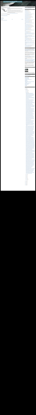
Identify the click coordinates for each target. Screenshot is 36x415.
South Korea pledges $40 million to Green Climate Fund (30, 168)
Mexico (6, 15)
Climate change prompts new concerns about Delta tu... (30, 151)
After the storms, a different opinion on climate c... (30, 135)
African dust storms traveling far (28, 107)
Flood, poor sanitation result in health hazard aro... (30, 99)
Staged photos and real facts (27, 16)
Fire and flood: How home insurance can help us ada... (30, 159)
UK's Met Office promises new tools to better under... (30, 156)
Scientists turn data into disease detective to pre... (30, 95)
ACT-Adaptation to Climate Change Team (28, 79)
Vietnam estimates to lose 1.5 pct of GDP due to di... (30, 123)
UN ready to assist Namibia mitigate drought (29, 115)
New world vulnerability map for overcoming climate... (30, 143)
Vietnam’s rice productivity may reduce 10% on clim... (30, 155)
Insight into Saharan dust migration (28, 167)
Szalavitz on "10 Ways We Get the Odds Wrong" (29, 40)
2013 (25, 89)
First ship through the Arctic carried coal (29, 103)
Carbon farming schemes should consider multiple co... (30, 144)
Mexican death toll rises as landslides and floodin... (30, 139)
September (27, 92)
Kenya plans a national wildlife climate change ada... (30, 108)
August (26, 174)
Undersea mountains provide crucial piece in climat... (30, 126)
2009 (25, 183)
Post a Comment (2, 18)
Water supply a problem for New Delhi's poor (29, 130)
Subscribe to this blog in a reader (27, 75)
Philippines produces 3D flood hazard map (29, 112)
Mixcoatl (5, 13)
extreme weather (3, 15)
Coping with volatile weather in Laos (29, 96)
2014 (25, 88)
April (26, 177)
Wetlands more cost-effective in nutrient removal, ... (30, 138)
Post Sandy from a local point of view (28, 26)
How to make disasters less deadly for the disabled (30, 147)
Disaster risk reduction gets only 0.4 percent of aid (30, 120)
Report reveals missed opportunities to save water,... (30, 163)
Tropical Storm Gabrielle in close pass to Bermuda (30, 164)
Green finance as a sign (27, 39)
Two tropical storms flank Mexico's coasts (29, 152)
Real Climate (26, 85)
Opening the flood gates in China (28, 119)
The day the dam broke (27, 21)
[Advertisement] (27, 187)
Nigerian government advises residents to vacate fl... (30, 127)
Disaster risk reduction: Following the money (29, 104)
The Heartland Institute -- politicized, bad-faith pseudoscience (30, 36)
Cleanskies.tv (26, 58)
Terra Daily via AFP (8, 8)
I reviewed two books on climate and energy (30, 61)
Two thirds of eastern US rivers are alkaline (29, 171)
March (26, 178)
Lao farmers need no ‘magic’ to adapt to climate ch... (30, 116)
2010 (25, 182)
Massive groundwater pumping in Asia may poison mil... (30, 160)
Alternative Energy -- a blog (27, 83)
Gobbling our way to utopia (27, 20)
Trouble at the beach (26, 15)
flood (5, 15)
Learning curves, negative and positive (28, 19)
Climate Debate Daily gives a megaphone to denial (29, 42)
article (28, 65)
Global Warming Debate (27, 77)
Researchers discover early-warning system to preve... (30, 131)
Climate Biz (32, 60)
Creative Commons (11, 13)
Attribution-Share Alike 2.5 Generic (14, 13)
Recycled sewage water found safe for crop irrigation (30, 172)
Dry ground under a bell (27, 27)
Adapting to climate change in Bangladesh (29, 134)
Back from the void (26, 28)
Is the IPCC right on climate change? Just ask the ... (30, 100)
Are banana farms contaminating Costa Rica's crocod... (30, 111)
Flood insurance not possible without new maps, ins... (30, 148)
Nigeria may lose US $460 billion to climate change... (30, 140)
